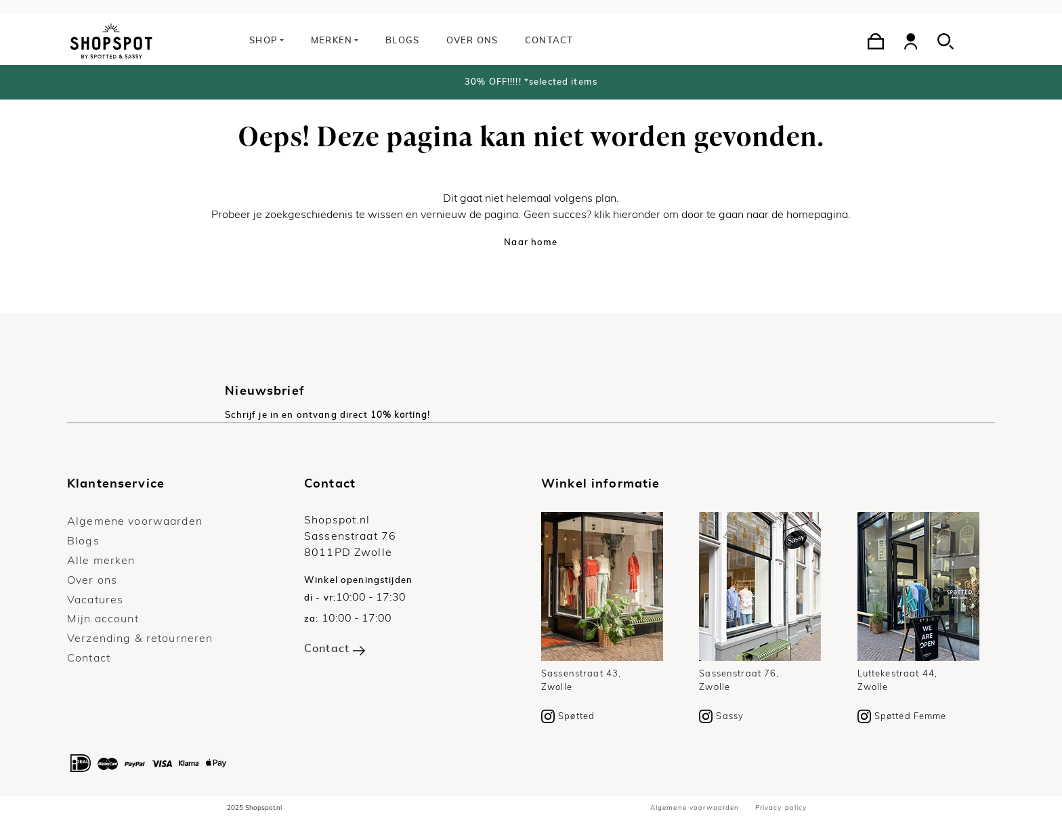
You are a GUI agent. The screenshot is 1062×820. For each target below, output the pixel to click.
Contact (549, 41)
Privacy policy (781, 807)
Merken (331, 41)
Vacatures (95, 600)
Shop (263, 41)
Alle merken (101, 560)
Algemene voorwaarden (135, 521)
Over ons (472, 41)
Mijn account (103, 618)
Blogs (402, 41)
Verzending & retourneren (140, 638)
